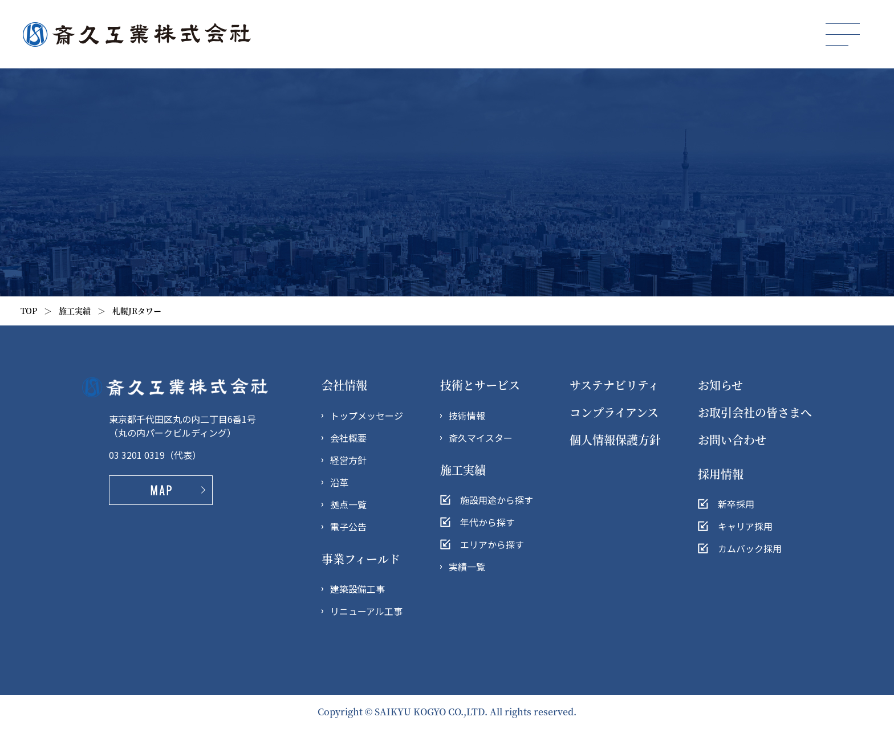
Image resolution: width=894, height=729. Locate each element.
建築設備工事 (357, 589)
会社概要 (348, 438)
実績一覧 (467, 566)
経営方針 (348, 460)
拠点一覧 (348, 504)
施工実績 (75, 310)
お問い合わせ (732, 439)
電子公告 (348, 526)
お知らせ (720, 385)
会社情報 (344, 385)
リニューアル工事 (366, 611)
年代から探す (487, 522)
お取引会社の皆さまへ (755, 412)
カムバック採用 (750, 548)
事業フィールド (361, 559)
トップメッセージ (366, 415)
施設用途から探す (496, 500)
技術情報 (467, 415)
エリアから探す (492, 544)
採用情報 (720, 474)
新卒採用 (736, 504)
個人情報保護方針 (615, 439)
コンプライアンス (614, 412)
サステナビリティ (614, 385)
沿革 (339, 482)
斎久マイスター (481, 438)
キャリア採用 (745, 526)
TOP (29, 310)
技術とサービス (480, 385)
